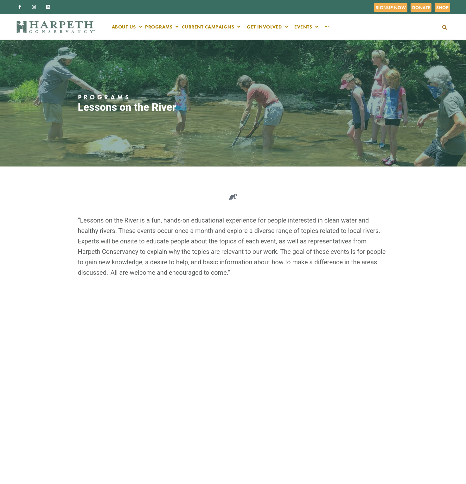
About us (251, 375)
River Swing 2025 (339, 445)
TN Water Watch (338, 418)
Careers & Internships (264, 406)
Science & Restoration (343, 392)
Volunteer (252, 416)
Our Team (252, 385)
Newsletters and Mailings (259, 429)
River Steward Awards (343, 455)
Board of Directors (260, 396)
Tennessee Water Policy (339, 379)
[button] (445, 27)
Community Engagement (334, 405)
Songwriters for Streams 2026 (337, 432)
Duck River (253, 442)
